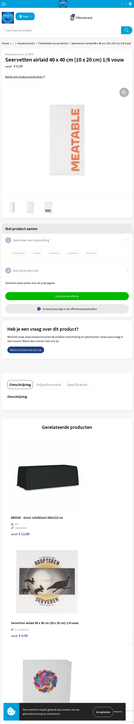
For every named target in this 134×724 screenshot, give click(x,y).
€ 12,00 (20, 514)
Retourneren (9, 690)
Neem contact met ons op (25, 350)
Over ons (74, 631)
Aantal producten (22, 270)
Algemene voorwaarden (83, 685)
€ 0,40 (79, 596)
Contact (7, 685)
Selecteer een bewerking (27, 240)
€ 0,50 (79, 510)
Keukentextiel (26, 43)
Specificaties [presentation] (77, 385)
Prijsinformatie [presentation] (48, 385)
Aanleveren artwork (80, 642)
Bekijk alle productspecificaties (25, 76)
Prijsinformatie (78, 637)
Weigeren (118, 712)
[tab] (20, 385)
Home (5, 43)
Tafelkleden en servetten (53, 43)
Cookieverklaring (79, 696)
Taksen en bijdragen (81, 647)
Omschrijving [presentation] (20, 385)
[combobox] (61, 30)
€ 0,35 (19, 596)
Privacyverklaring (79, 690)
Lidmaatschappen (79, 653)
